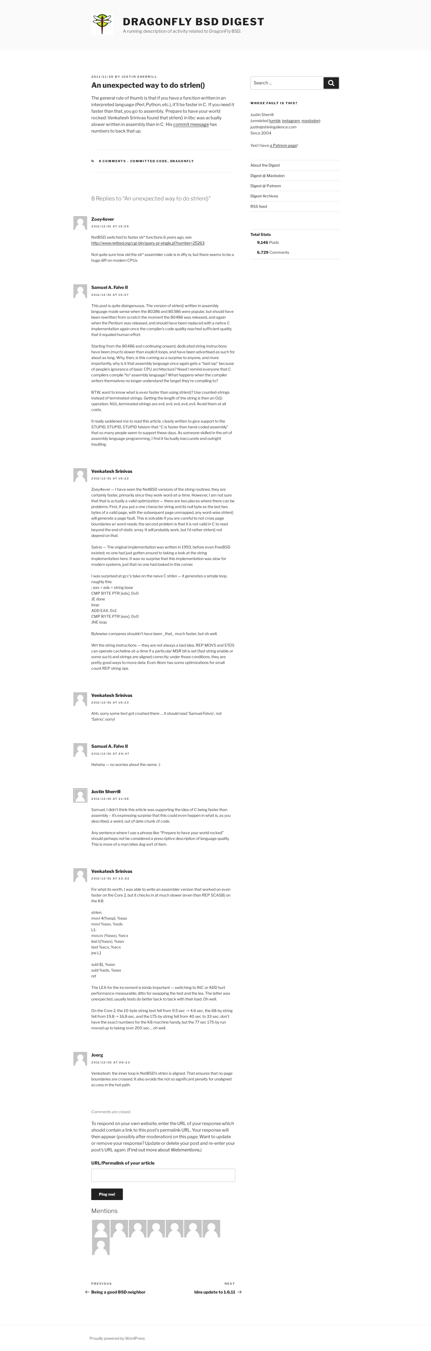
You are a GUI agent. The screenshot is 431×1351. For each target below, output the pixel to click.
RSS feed (258, 206)
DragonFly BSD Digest (194, 22)
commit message (191, 124)
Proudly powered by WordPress (117, 1338)
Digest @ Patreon (265, 185)
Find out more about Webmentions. (164, 1150)
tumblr (274, 120)
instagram (291, 120)
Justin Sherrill (139, 77)
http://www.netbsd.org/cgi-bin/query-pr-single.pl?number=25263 (148, 243)
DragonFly (182, 161)
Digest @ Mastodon (267, 175)
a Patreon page (283, 145)
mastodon (310, 120)
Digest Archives (264, 196)
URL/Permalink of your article (122, 1163)
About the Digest (265, 165)
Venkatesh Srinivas (111, 471)
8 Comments (112, 161)
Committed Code (149, 161)
